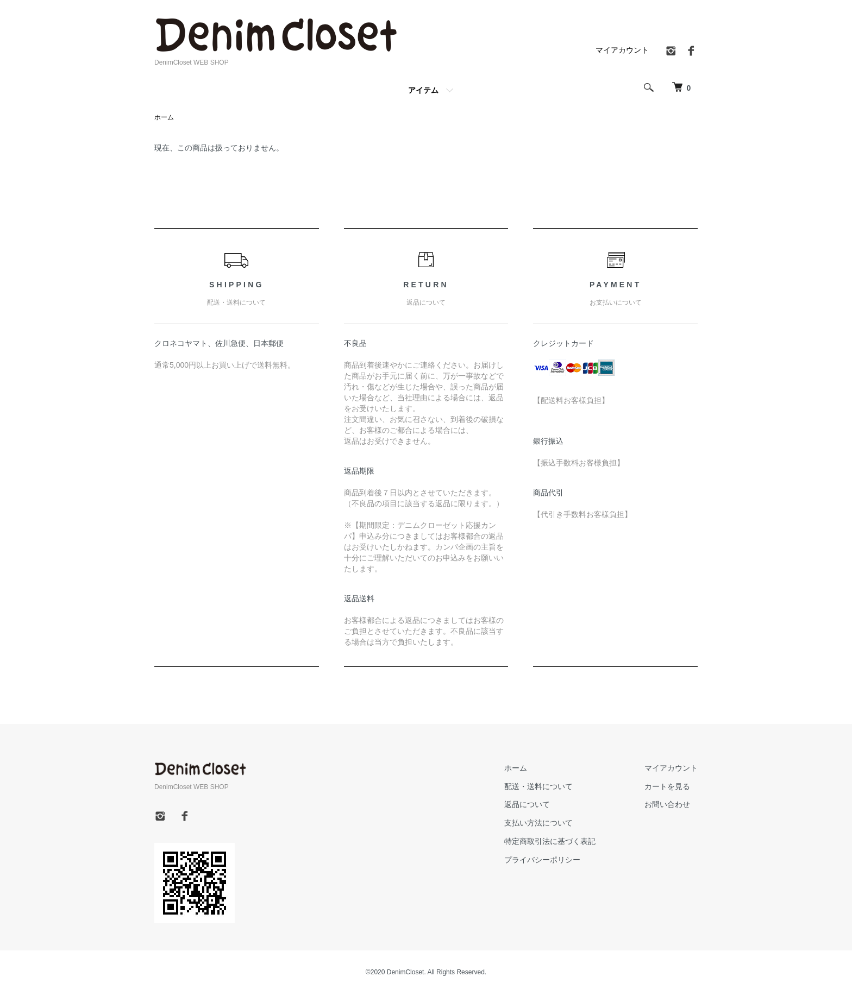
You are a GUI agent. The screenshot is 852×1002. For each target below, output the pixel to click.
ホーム (164, 117)
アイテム (423, 90)
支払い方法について (538, 822)
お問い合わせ (667, 804)
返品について (527, 804)
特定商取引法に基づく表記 (550, 841)
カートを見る (667, 786)
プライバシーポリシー (542, 859)
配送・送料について (538, 786)
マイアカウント (622, 50)
